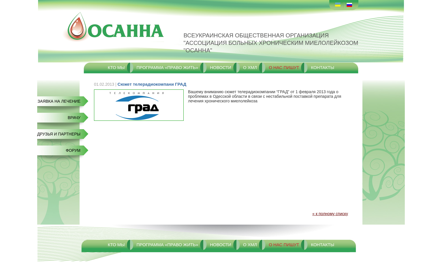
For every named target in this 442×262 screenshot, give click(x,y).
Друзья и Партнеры (58, 134)
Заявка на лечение (58, 101)
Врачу (74, 117)
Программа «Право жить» (167, 67)
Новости (220, 67)
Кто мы (116, 67)
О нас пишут (284, 67)
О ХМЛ (250, 67)
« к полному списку (330, 213)
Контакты (322, 67)
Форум (73, 150)
